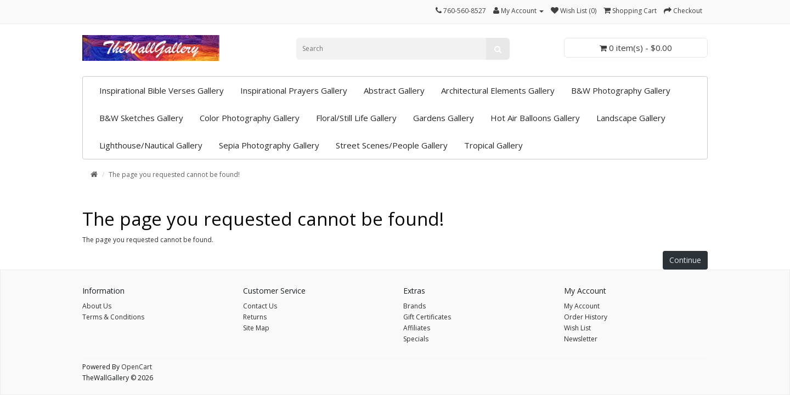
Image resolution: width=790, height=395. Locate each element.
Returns (255, 317)
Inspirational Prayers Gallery (293, 90)
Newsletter (580, 339)
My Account (582, 306)
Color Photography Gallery (250, 117)
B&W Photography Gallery (620, 90)
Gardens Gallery (443, 117)
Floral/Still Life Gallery (356, 117)
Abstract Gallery (394, 90)
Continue (685, 260)
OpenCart (136, 366)
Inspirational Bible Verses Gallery (161, 90)
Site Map (256, 328)
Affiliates (416, 328)
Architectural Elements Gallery (498, 90)
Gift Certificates (427, 317)
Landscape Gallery (630, 117)
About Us (96, 306)
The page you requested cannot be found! (174, 174)
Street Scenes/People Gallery (392, 145)
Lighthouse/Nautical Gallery (150, 145)
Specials (415, 339)
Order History (585, 317)
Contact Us (260, 306)
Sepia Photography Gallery (269, 145)
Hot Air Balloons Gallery (535, 117)
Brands (414, 306)
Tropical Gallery (493, 145)
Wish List (577, 328)
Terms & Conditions (113, 317)
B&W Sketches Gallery (141, 117)
